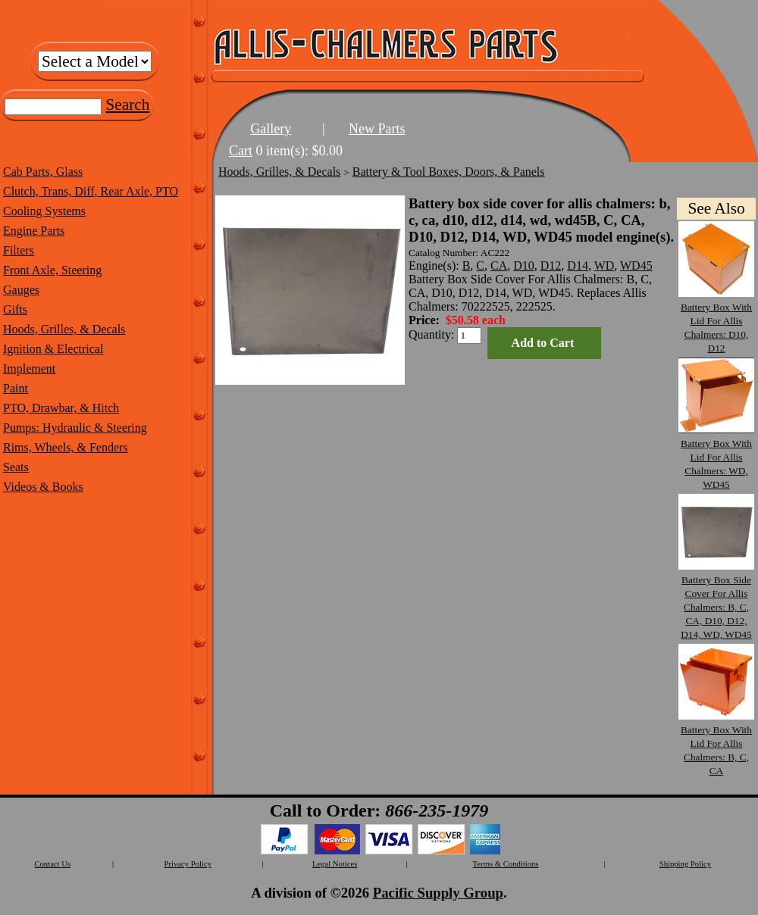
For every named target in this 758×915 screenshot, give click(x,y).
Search (127, 104)
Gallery (270, 128)
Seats (16, 467)
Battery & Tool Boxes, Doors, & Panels (448, 171)
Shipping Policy (685, 864)
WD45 (636, 265)
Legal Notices (334, 864)
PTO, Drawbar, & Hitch (61, 407)
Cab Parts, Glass (43, 171)
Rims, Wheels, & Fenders (65, 447)
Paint (15, 388)
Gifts (15, 309)
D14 (577, 265)
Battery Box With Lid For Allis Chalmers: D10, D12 (716, 321)
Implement (29, 368)
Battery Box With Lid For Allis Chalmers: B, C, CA (716, 743)
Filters (18, 250)
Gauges (21, 289)
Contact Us (52, 864)
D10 (523, 265)
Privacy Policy (187, 864)
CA (498, 265)
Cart (240, 150)
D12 (551, 265)
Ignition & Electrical (53, 348)
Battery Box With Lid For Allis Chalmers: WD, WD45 (716, 457)
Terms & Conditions (506, 864)
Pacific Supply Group (438, 893)
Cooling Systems (44, 211)
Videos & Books (43, 486)
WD (604, 265)
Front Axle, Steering (52, 270)
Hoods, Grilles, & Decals (64, 329)
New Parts (377, 128)
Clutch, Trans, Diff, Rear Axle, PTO (90, 191)
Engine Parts (33, 230)
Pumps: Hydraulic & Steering (75, 427)
